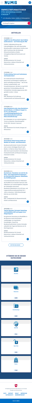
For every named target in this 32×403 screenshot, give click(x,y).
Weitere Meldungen (16, 245)
